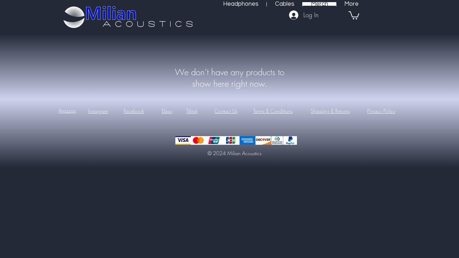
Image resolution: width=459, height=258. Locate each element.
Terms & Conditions (273, 111)
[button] (354, 14)
